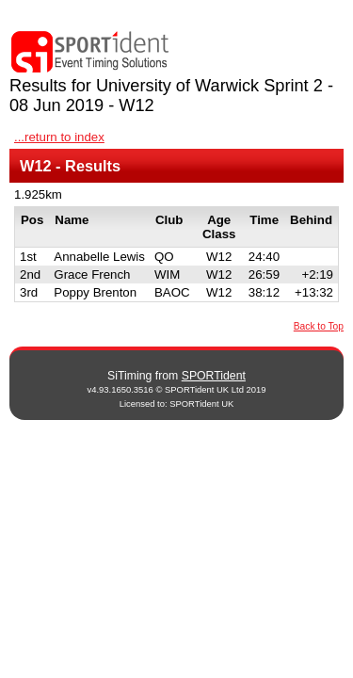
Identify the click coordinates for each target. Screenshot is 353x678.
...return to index (59, 137)
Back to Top (319, 326)
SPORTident (214, 375)
